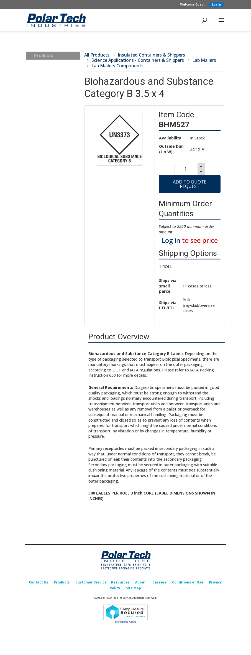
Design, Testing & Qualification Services (54, 228)
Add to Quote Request (189, 185)
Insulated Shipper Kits (55, 129)
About (140, 584)
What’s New (45, 264)
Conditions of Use (187, 584)
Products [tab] (41, 55)
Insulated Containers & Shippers (55, 81)
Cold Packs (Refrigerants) (47, 140)
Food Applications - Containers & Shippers (56, 107)
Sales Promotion (50, 271)
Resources (120, 584)
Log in (171, 241)
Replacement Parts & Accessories (54, 254)
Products (62, 584)
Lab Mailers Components (117, 66)
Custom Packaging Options (51, 241)
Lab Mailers (204, 60)
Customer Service (91, 584)
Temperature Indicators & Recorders (56, 174)
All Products (96, 55)
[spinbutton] (185, 169)
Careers (159, 584)
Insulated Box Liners (53, 163)
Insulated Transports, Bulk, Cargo (54, 68)
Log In (216, 4)
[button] (201, 166)
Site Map (133, 590)
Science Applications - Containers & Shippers (56, 94)
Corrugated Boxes (51, 192)
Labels (40, 184)
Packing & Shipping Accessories (52, 202)
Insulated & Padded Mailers (52, 153)
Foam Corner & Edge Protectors (54, 215)
